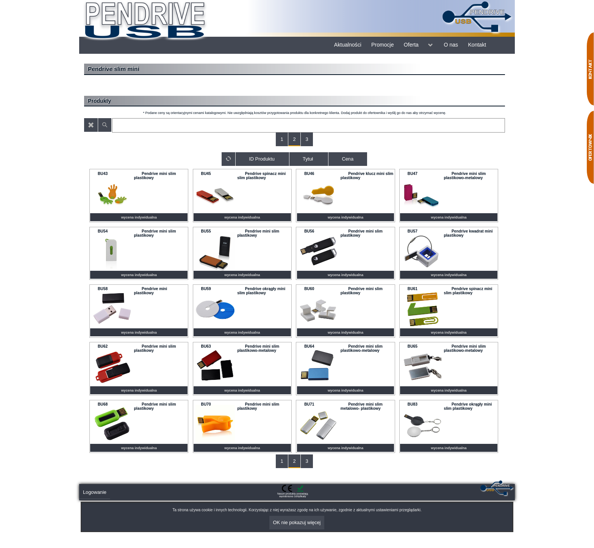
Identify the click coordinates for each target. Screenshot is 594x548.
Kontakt (477, 45)
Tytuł (308, 159)
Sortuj (228, 159)
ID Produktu (262, 159)
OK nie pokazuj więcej (297, 522)
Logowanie (94, 492)
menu (430, 45)
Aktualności (347, 45)
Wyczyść (91, 125)
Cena (347, 159)
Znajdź (105, 125)
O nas (451, 45)
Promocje (382, 45)
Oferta (411, 45)
